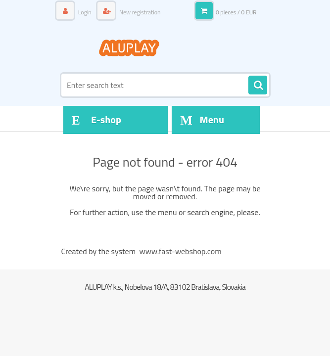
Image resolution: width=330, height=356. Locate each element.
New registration (139, 12)
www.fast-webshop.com (181, 251)
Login (85, 12)
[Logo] (129, 48)
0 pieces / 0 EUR (236, 12)
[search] (258, 85)
